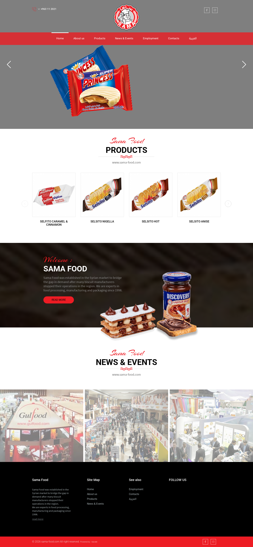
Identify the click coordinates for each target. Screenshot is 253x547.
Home (60, 38)
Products (99, 38)
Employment (150, 38)
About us (78, 38)
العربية (193, 38)
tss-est (94, 542)
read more (59, 299)
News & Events (124, 38)
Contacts (173, 38)
